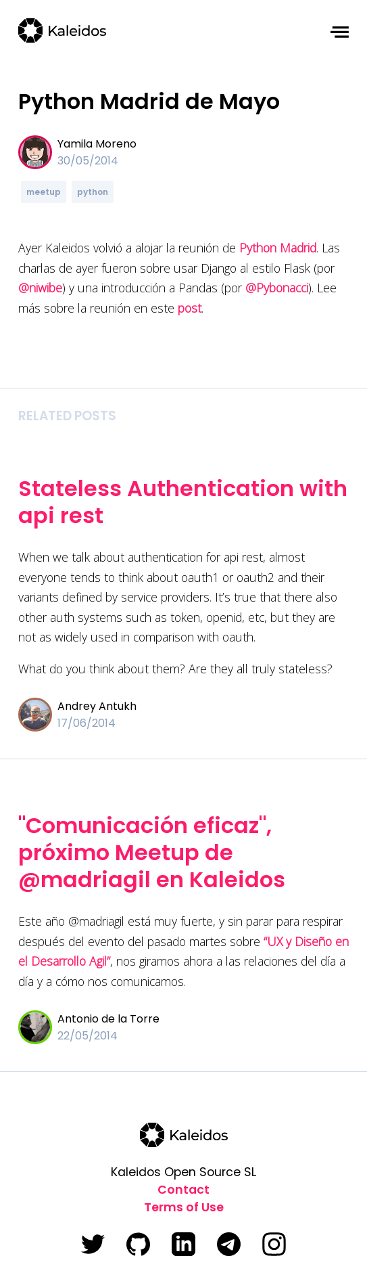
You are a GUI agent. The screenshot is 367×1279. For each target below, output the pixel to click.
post (189, 308)
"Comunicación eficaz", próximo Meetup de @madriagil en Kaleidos (151, 852)
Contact (183, 1190)
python (92, 192)
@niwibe (40, 287)
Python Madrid (277, 248)
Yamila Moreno (97, 144)
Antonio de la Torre (108, 1019)
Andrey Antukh (97, 706)
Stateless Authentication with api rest (182, 502)
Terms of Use (184, 1207)
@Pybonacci (276, 287)
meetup (43, 192)
